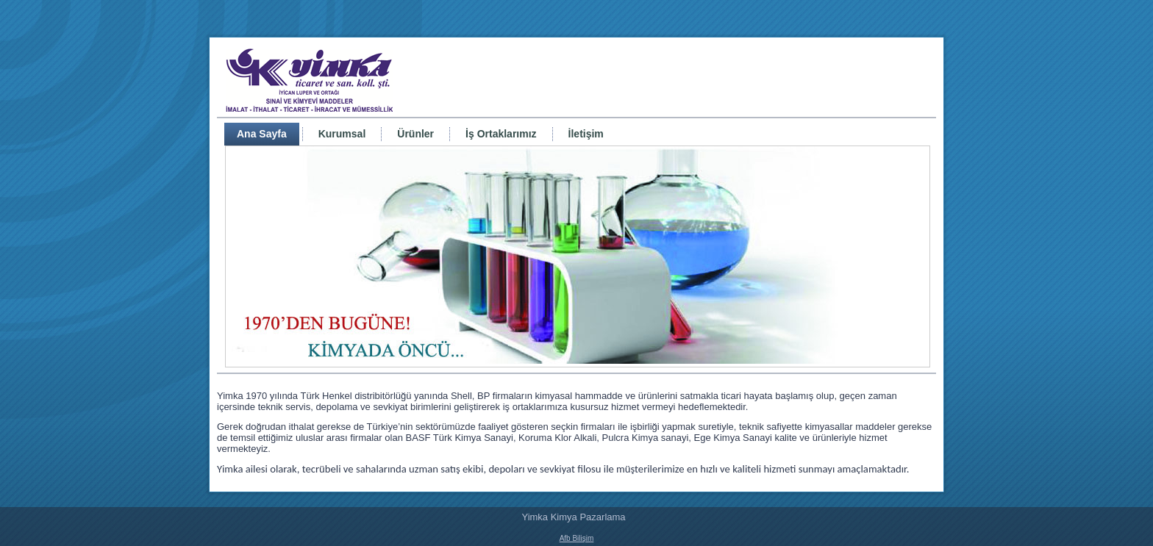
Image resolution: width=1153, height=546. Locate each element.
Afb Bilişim (577, 538)
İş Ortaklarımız (501, 134)
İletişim (586, 134)
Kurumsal (342, 134)
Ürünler (415, 134)
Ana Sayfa (262, 134)
